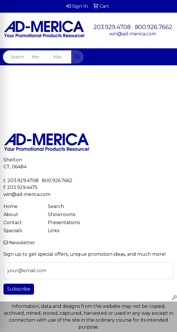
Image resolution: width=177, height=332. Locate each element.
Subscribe (18, 289)
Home (10, 206)
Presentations (64, 222)
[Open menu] (165, 57)
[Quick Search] (16, 57)
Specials (12, 230)
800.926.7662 (153, 27)
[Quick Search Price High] (60, 57)
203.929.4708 (112, 27)
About (10, 214)
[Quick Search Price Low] (39, 57)
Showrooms (61, 214)
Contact (12, 222)
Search (56, 206)
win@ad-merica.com (132, 34)
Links (53, 230)
